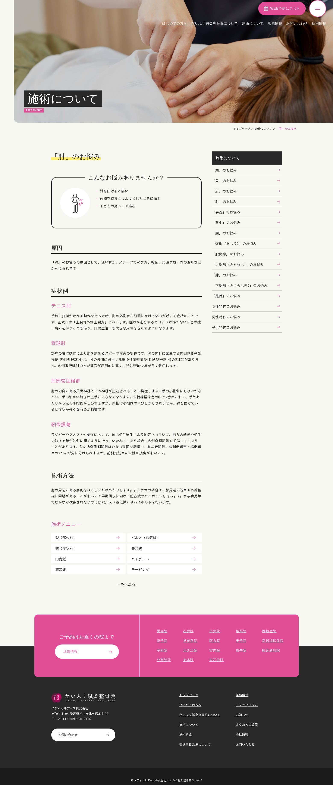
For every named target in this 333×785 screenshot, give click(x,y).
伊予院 (162, 641)
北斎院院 (164, 660)
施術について (253, 26)
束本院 (188, 660)
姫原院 (241, 631)
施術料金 (185, 734)
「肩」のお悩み (224, 191)
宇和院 (162, 650)
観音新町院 (271, 650)
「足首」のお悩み (226, 295)
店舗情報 (275, 26)
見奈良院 (190, 641)
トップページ (242, 128)
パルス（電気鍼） (145, 537)
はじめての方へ (174, 26)
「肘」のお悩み (224, 201)
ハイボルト (140, 558)
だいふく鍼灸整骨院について (214, 26)
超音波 (60, 569)
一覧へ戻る (126, 584)
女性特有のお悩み (226, 306)
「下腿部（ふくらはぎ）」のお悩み (240, 285)
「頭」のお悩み (224, 170)
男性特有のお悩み (226, 316)
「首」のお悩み (224, 180)
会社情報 (242, 734)
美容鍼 (136, 548)
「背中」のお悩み (226, 222)
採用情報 (319, 26)
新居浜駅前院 (273, 641)
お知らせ (242, 714)
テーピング (140, 569)
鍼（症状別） (66, 548)
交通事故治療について (195, 744)
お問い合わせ (297, 26)
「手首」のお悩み (226, 212)
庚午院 (241, 650)
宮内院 (214, 650)
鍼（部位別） (66, 537)
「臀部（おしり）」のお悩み (234, 243)
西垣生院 (269, 631)
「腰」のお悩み (224, 233)
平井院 (214, 631)
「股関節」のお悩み (228, 253)
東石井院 (216, 660)
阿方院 (214, 641)
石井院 (188, 631)
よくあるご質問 (247, 724)
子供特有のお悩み (226, 327)
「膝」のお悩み (224, 274)
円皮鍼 (60, 558)
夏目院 (162, 631)
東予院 (241, 641)
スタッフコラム (247, 705)
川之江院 (190, 650)
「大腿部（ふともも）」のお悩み (238, 264)
